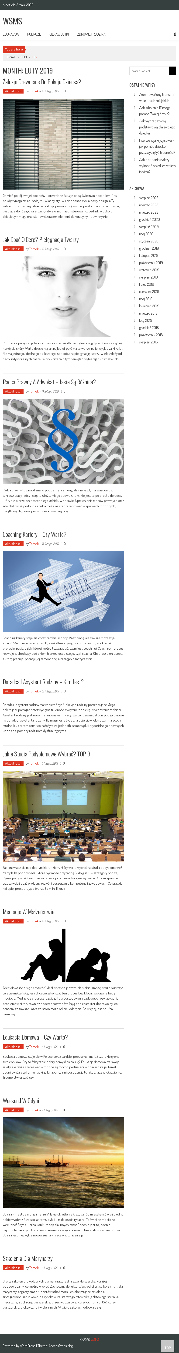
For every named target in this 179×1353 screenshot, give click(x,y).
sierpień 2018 (148, 342)
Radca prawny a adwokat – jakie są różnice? (49, 381)
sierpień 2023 (148, 197)
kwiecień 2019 (149, 306)
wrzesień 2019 (149, 270)
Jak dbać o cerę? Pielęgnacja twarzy (41, 239)
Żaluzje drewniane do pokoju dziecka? (42, 81)
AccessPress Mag (61, 1345)
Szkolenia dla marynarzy (28, 1258)
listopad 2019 (148, 255)
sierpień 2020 (149, 226)
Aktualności (13, 91)
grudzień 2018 (149, 327)
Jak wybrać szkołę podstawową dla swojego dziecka (157, 127)
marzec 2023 (148, 205)
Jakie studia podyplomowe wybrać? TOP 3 (46, 753)
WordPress (28, 1345)
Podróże (34, 34)
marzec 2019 (148, 313)
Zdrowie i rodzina (91, 34)
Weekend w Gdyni (21, 1100)
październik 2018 (151, 334)
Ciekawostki (59, 34)
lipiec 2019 (146, 284)
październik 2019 (151, 262)
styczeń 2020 (148, 241)
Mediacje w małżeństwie (28, 911)
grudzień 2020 (149, 219)
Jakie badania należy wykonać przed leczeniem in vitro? (157, 165)
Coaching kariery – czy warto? (34, 534)
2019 (24, 57)
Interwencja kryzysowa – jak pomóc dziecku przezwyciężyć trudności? (157, 146)
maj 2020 (146, 234)
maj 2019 (145, 298)
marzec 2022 (148, 212)
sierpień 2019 (148, 277)
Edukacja (11, 34)
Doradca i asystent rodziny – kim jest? (43, 681)
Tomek (34, 91)
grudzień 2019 (149, 248)
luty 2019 (145, 320)
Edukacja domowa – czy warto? (35, 1036)
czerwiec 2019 (149, 291)
